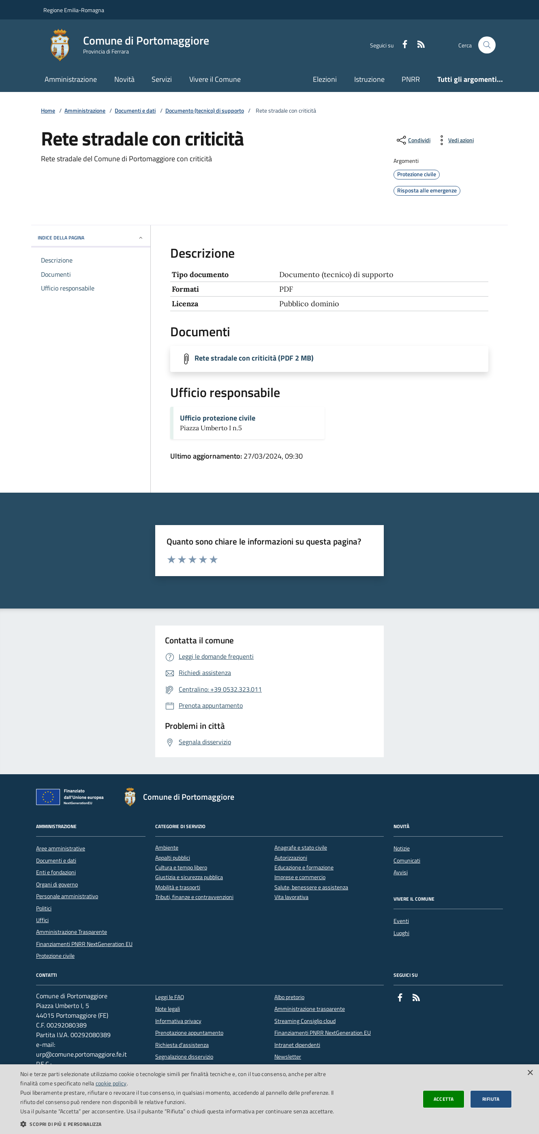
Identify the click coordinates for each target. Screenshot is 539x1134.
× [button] (530, 1073)
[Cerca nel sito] (487, 45)
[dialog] (269, 1099)
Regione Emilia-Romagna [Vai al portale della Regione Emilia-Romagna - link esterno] (73, 10)
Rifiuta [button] (491, 1099)
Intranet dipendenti (297, 1044)
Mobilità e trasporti (177, 887)
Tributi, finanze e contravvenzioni (194, 897)
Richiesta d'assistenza (182, 1044)
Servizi (162, 79)
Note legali (167, 1008)
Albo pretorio (289, 997)
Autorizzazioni (290, 858)
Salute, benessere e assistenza (311, 887)
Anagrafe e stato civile (300, 848)
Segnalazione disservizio (184, 1056)
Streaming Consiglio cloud (305, 1021)
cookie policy (111, 1083)
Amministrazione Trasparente (71, 931)
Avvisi (401, 872)
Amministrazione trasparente (309, 1008)
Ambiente (166, 848)
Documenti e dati (135, 111)
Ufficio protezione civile (217, 418)
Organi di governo (57, 884)
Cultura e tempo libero (181, 867)
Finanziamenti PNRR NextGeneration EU (84, 944)
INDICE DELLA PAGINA (91, 237)
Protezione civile (55, 955)
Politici (43, 908)
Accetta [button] (444, 1099)
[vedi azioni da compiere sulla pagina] (454, 140)
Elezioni (325, 79)
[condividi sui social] (413, 140)
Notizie (402, 848)
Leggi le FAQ (169, 997)
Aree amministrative (60, 848)
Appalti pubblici (172, 858)
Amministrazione (71, 79)
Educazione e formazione (304, 867)
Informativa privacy (178, 1021)
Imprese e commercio (299, 877)
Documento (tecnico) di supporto (204, 111)
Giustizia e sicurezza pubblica (189, 877)
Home (48, 111)
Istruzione (369, 79)
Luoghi (401, 933)
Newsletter (287, 1056)
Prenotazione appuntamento (189, 1032)
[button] (181, 1124)
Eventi (401, 920)
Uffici (42, 920)
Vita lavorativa (291, 897)
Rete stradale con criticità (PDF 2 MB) (254, 358)
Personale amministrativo (67, 896)
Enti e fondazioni (56, 872)
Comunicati (407, 860)
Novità (124, 79)
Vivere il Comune (215, 79)
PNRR (411, 79)
